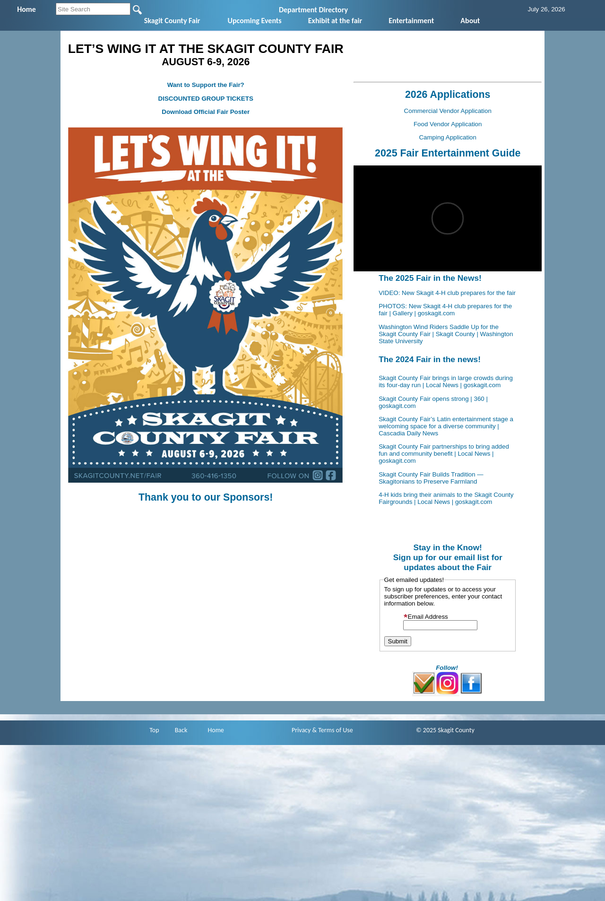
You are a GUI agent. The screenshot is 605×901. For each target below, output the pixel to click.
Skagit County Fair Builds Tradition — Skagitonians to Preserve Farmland (431, 478)
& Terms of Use (332, 730)
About (470, 20)
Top (154, 730)
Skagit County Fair (172, 20)
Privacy (301, 730)
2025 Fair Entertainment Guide (447, 153)
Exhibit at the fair (335, 20)
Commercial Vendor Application (448, 110)
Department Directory (313, 9)
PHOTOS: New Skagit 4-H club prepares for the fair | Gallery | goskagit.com (445, 310)
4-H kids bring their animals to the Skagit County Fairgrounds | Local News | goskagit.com (446, 498)
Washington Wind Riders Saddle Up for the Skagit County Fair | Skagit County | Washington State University (446, 334)
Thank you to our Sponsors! (205, 497)
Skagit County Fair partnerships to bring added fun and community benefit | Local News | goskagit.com (444, 453)
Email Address (425, 616)
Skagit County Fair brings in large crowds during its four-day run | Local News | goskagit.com (446, 381)
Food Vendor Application (448, 124)
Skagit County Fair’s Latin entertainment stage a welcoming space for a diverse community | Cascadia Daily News (446, 426)
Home (216, 730)
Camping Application (447, 137)
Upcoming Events (255, 20)
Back (181, 730)
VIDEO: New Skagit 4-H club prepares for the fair (447, 292)
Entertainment (411, 20)
